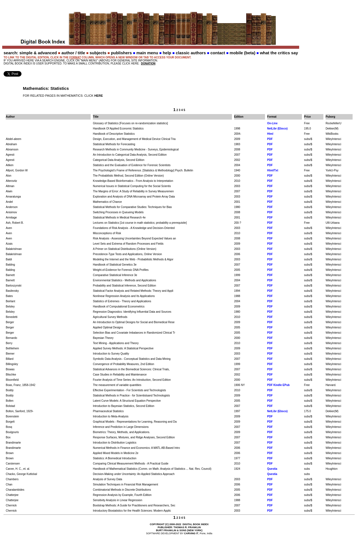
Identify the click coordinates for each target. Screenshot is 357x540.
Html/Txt (272, 170)
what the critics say (279, 52)
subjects (98, 52)
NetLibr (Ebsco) (277, 128)
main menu (147, 52)
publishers (121, 52)
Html (270, 133)
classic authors (191, 52)
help (167, 52)
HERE (98, 95)
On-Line (272, 123)
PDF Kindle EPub (278, 385)
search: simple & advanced (30, 52)
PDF (270, 139)
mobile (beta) (242, 52)
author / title (73, 52)
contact (217, 52)
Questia (272, 468)
